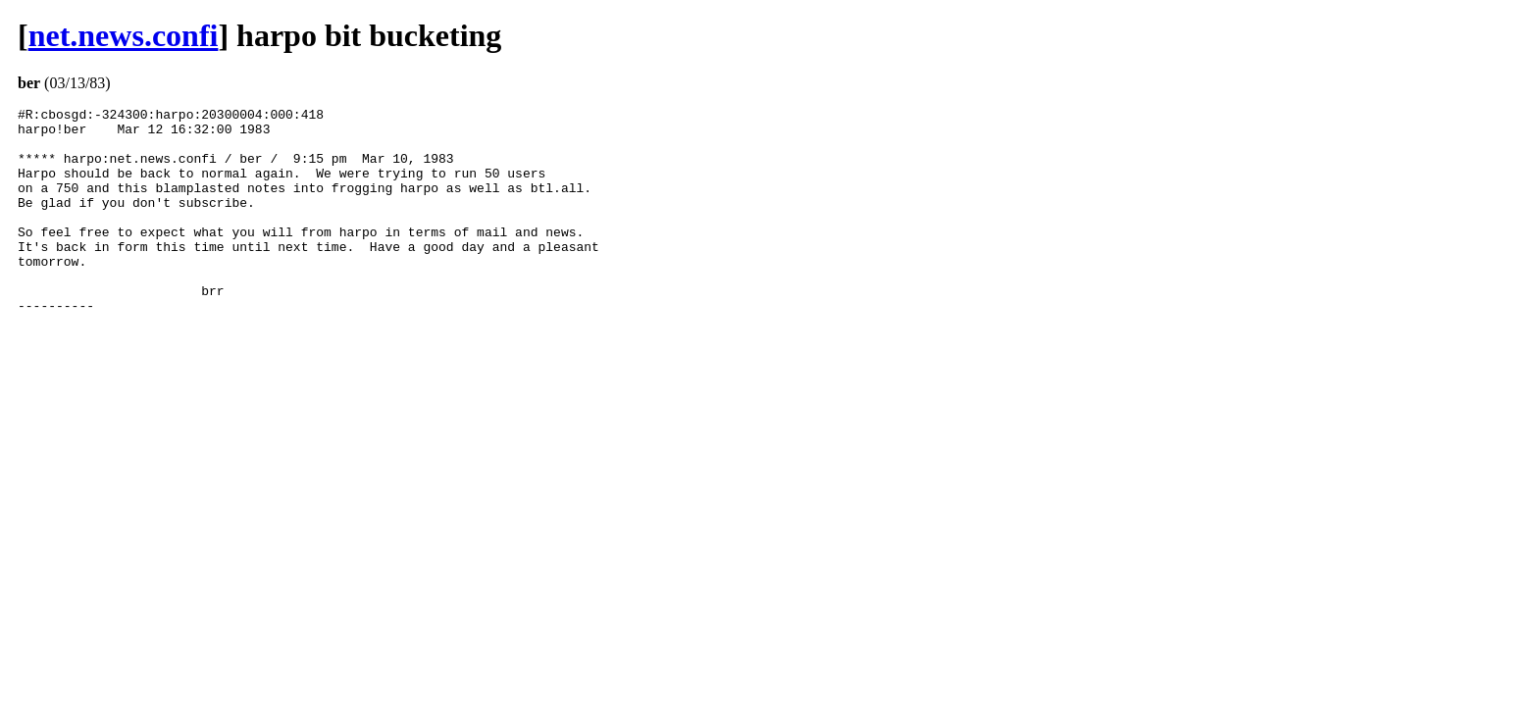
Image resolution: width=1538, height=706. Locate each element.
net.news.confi (123, 35)
